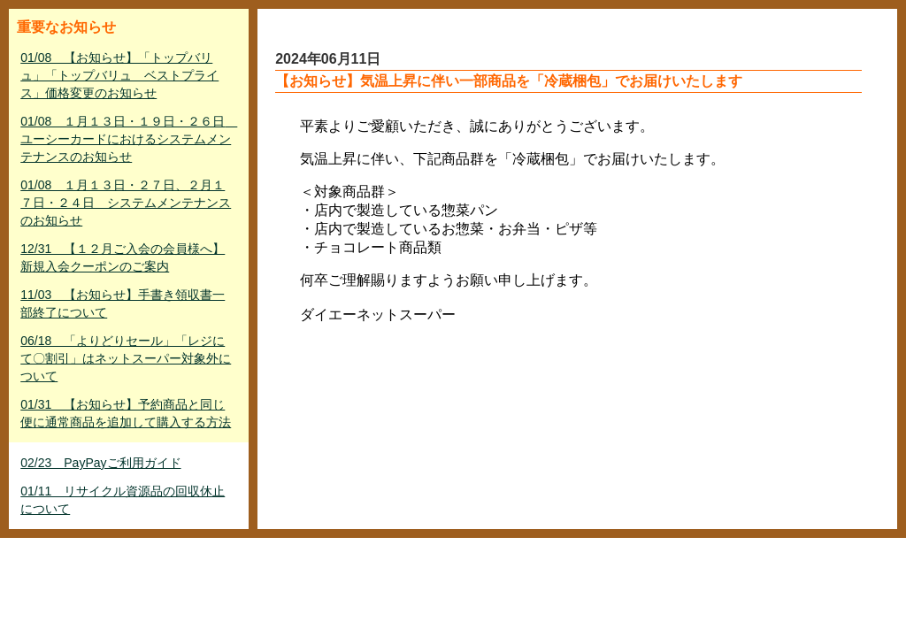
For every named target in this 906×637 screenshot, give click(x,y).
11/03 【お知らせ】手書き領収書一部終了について (122, 303)
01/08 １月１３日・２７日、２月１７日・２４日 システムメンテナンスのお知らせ (125, 202)
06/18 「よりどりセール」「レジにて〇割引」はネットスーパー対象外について (125, 358)
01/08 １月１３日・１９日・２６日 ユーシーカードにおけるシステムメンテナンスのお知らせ (128, 139)
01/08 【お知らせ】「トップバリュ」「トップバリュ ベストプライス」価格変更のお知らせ (119, 75)
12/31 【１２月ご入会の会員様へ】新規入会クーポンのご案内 (122, 257)
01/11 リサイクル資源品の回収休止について (122, 500)
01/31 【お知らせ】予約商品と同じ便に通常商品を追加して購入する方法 (125, 413)
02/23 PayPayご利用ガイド (100, 463)
